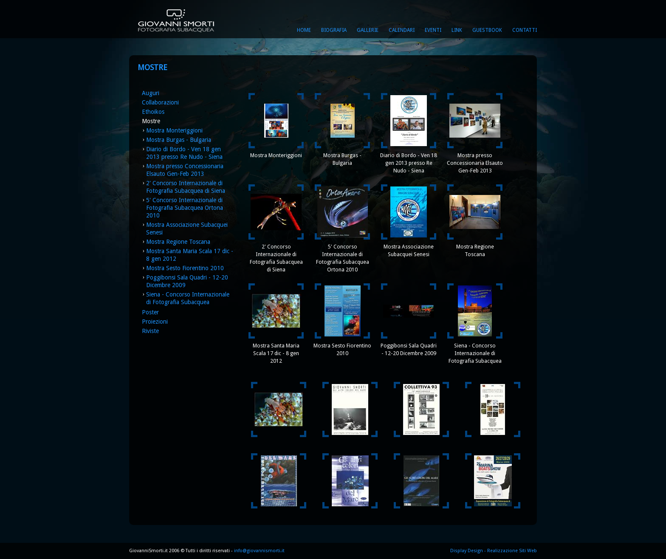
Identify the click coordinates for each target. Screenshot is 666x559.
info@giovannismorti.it (259, 550)
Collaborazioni (160, 102)
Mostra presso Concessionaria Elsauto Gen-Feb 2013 (475, 163)
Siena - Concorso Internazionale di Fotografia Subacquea (475, 353)
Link (457, 30)
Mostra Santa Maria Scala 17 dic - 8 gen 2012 (276, 353)
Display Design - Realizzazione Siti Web (493, 550)
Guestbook (487, 30)
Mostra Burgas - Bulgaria (178, 139)
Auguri (150, 93)
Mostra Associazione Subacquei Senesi (409, 250)
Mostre (151, 121)
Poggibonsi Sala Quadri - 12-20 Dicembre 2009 (409, 349)
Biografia (334, 30)
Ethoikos (153, 111)
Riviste (150, 330)
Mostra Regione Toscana (178, 241)
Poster (150, 312)
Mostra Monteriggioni (174, 130)
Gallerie (367, 30)
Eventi (433, 30)
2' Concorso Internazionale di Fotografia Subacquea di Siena (276, 258)
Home (304, 30)
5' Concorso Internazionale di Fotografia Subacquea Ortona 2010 (184, 208)
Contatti (524, 30)
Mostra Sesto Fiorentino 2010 (185, 268)
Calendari (402, 30)
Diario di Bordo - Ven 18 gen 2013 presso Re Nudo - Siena (408, 163)
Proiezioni (155, 321)
